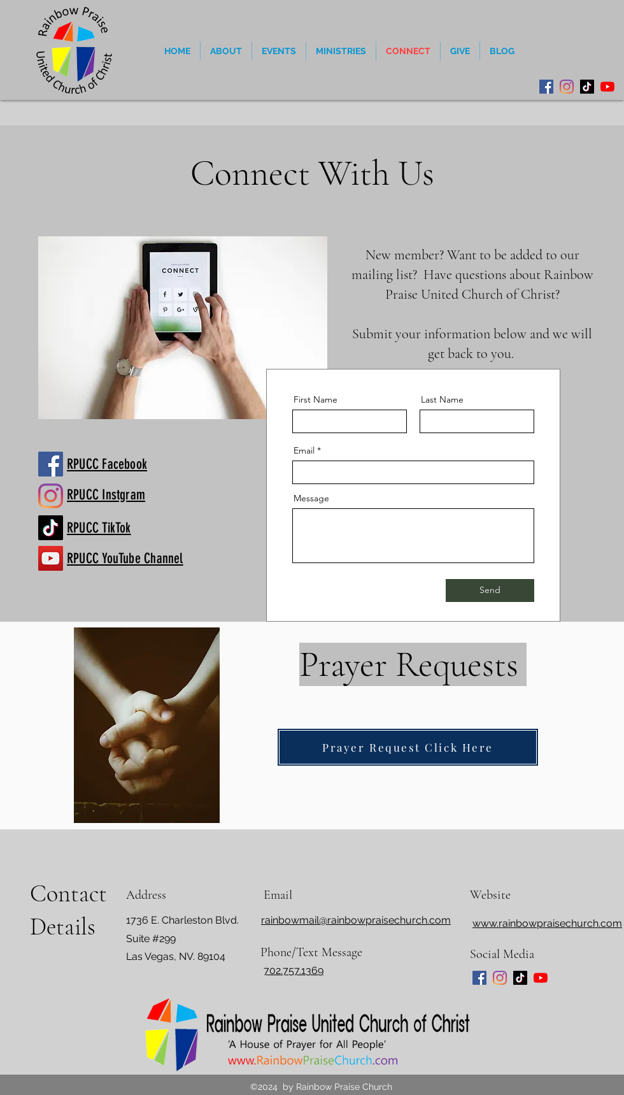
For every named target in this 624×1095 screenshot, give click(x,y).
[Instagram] (567, 87)
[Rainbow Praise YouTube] (50, 558)
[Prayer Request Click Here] (408, 747)
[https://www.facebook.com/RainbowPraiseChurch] (50, 464)
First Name (315, 399)
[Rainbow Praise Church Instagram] (50, 495)
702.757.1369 (293, 970)
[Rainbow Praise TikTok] (50, 527)
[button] (279, 51)
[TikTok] (587, 87)
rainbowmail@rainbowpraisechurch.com (356, 920)
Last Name (442, 399)
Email (304, 450)
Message (311, 498)
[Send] (490, 590)
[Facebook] (546, 87)
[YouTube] (607, 87)
